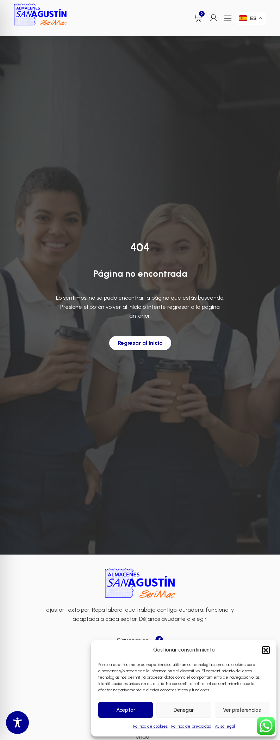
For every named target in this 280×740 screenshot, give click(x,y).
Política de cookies (150, 726)
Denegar (184, 710)
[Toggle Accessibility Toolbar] (17, 722)
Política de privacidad (191, 726)
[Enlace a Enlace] (40, 15)
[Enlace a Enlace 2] (140, 583)
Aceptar (125, 710)
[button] (265, 650)
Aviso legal (225, 726)
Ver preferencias (242, 710)
